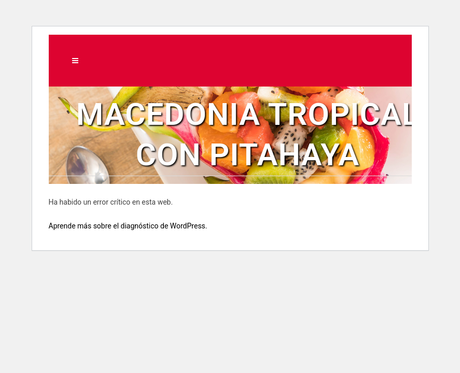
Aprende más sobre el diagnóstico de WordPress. (128, 226)
